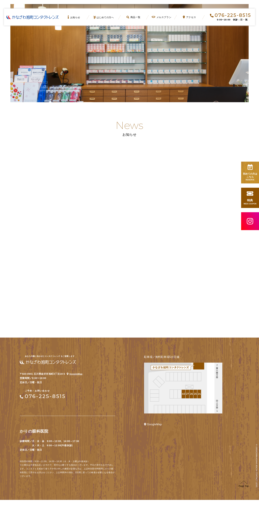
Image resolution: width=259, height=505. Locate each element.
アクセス (189, 17)
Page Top (244, 489)
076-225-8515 (230, 15)
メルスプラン (161, 17)
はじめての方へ (103, 17)
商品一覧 (133, 17)
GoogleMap (76, 379)
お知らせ (74, 17)
